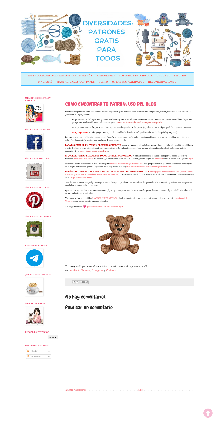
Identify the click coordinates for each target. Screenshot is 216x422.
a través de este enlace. (84, 159)
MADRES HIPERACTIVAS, (105, 198)
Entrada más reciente (76, 390)
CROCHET (163, 75)
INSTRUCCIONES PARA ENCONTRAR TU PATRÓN (60, 75)
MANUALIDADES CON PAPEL (76, 82)
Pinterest (159, 159)
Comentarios (34, 356)
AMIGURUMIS (106, 75)
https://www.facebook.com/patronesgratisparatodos (149, 166)
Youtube (85, 270)
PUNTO (103, 82)
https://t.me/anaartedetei (81, 177)
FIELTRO (180, 75)
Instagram (97, 270)
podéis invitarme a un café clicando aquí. (105, 206)
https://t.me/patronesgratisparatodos (126, 164)
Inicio (140, 390)
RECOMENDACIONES (162, 82)
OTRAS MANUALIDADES (128, 82)
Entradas (32, 351)
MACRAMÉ (45, 82)
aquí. (191, 159)
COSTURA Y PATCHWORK (136, 75)
